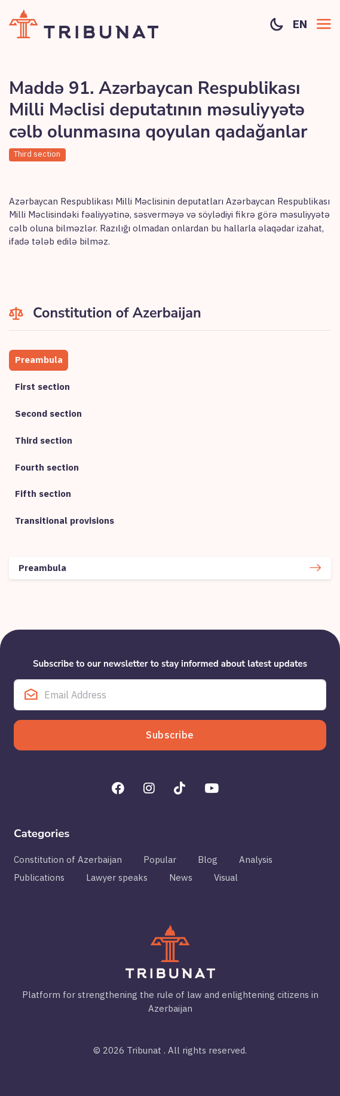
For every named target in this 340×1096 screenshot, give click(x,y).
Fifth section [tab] (43, 493)
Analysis (255, 859)
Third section (37, 154)
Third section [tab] (43, 440)
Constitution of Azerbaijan (68, 859)
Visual (226, 877)
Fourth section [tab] (47, 467)
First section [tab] (42, 386)
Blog (208, 859)
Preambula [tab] (39, 359)
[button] (324, 24)
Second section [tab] (48, 413)
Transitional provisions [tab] (64, 520)
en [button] (300, 24)
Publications (39, 877)
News (180, 877)
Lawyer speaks (117, 877)
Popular (159, 859)
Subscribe (170, 735)
